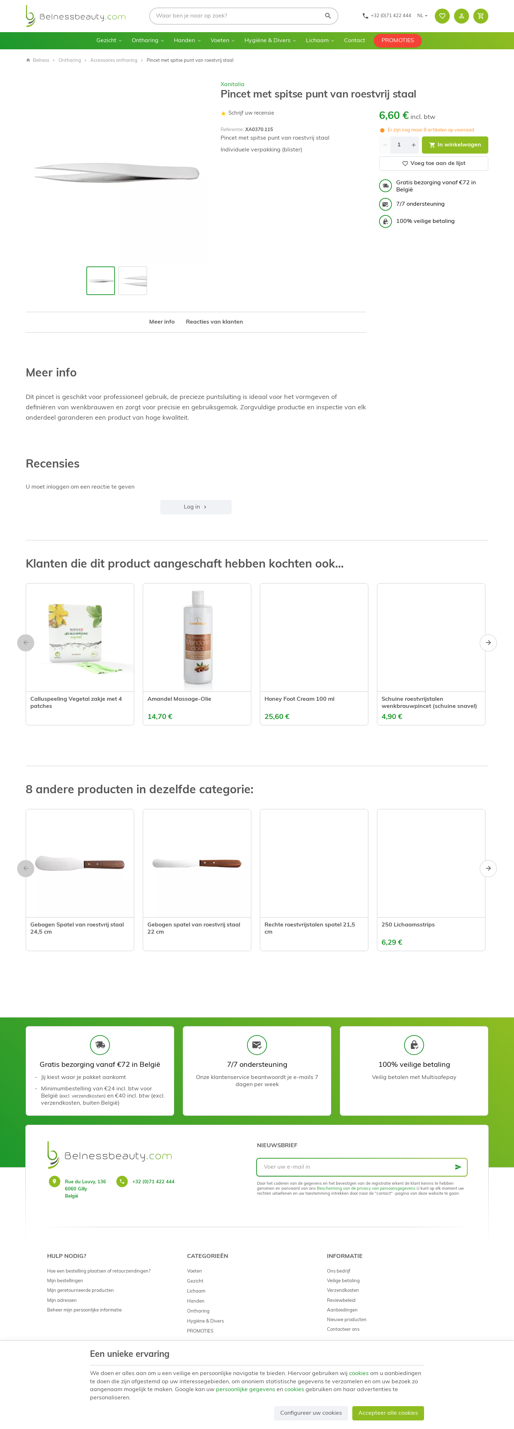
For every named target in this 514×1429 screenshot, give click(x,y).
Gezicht (106, 41)
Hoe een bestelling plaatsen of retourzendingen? (99, 1271)
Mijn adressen (62, 1300)
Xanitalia (233, 85)
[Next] (488, 642)
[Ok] (458, 1167)
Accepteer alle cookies (388, 1413)
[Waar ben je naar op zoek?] (243, 16)
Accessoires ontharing (113, 60)
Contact (354, 41)
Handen (184, 41)
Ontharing (145, 41)
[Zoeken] (328, 16)
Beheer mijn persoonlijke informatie (84, 1310)
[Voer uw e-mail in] (362, 1167)
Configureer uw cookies (311, 1413)
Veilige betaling (343, 1281)
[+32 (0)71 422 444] (386, 16)
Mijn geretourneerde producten (80, 1290)
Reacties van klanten (214, 322)
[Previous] (25, 642)
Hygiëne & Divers (268, 41)
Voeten (220, 41)
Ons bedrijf (338, 1271)
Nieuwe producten (347, 1320)
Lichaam (317, 41)
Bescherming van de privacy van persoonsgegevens (366, 1189)
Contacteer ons (343, 1329)
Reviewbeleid (341, 1300)
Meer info (162, 322)
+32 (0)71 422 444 (153, 1182)
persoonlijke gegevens (245, 1390)
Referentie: (232, 130)
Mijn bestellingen (65, 1281)
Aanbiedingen (342, 1310)
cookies (359, 1373)
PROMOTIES (398, 41)
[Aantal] (399, 145)
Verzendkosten (343, 1290)
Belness (37, 60)
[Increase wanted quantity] (413, 145)
